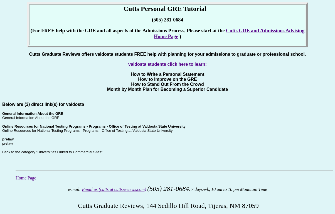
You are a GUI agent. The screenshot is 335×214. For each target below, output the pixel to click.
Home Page (26, 178)
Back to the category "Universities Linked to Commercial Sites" (52, 152)
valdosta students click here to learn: (167, 64)
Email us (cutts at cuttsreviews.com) (114, 189)
